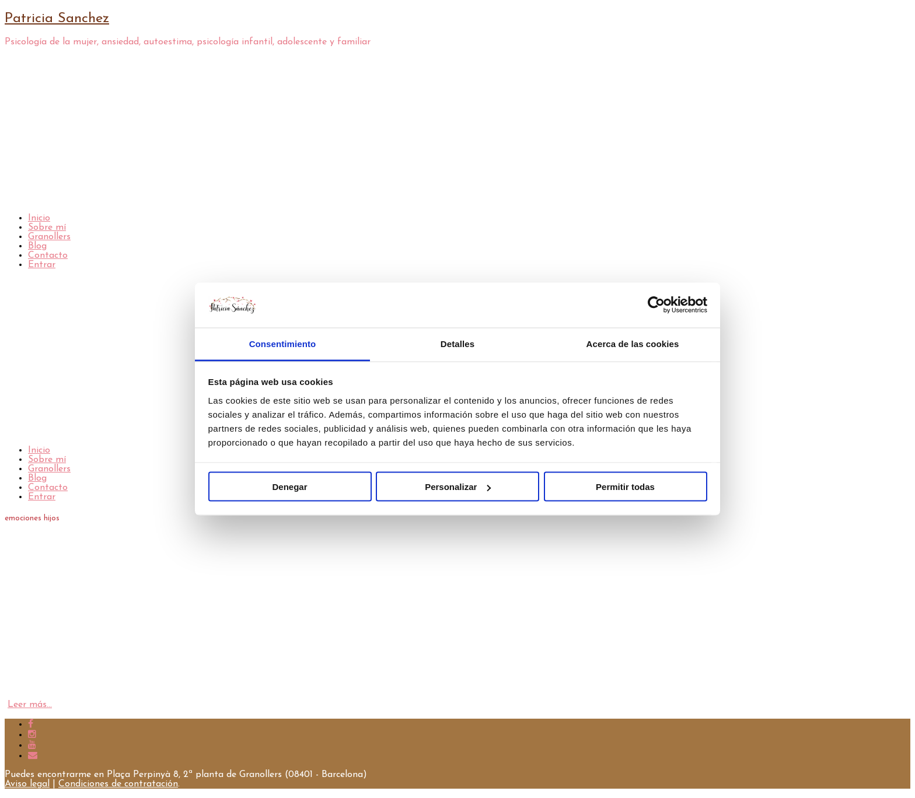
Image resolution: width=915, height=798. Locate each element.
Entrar (41, 265)
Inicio (39, 218)
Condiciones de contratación (118, 784)
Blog (37, 246)
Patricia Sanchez (57, 19)
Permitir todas (625, 487)
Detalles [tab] (457, 343)
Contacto (48, 255)
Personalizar (458, 487)
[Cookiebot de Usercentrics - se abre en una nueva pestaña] (656, 305)
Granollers (49, 237)
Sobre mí (47, 227)
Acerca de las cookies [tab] (632, 343)
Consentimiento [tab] (282, 343)
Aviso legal (27, 784)
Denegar (289, 487)
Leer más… (30, 704)
